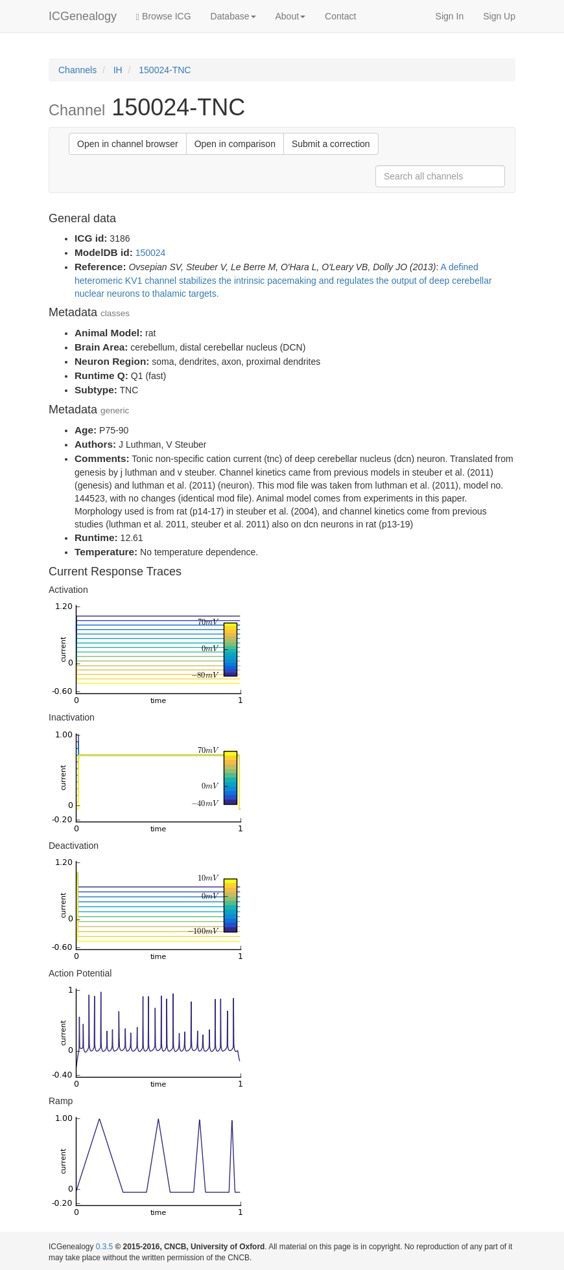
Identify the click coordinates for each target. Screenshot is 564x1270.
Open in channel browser (127, 144)
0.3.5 (104, 1246)
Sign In (450, 16)
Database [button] (233, 16)
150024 (150, 253)
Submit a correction (331, 144)
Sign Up (499, 16)
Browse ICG (163, 16)
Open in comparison (235, 144)
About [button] (291, 16)
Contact (340, 16)
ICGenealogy (83, 16)
